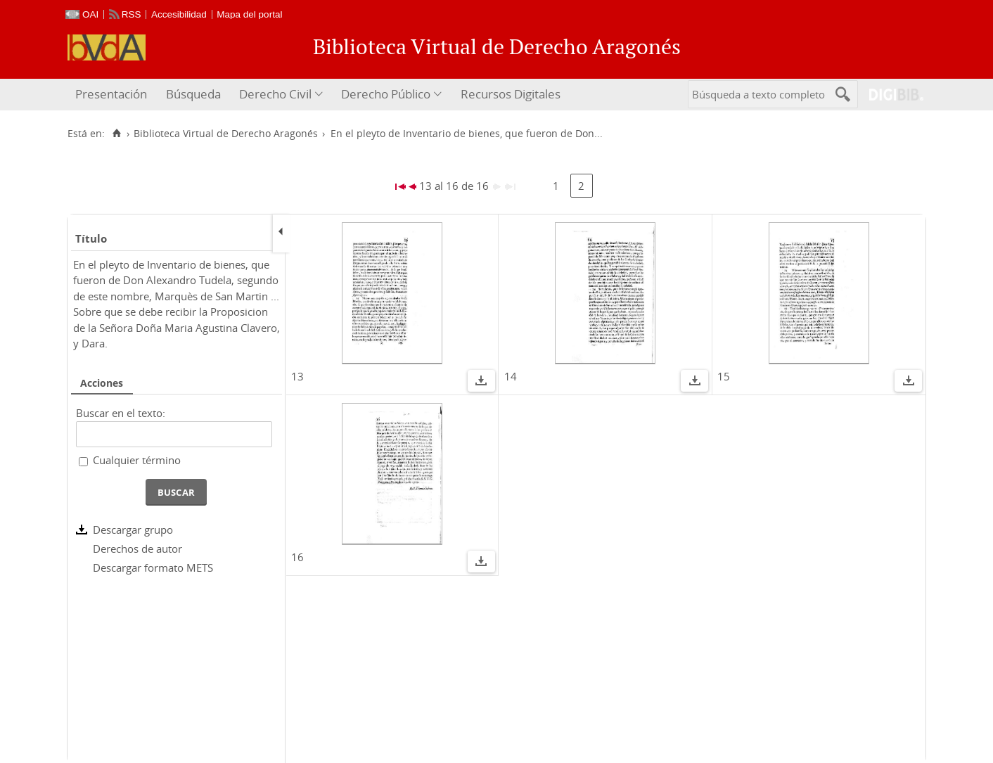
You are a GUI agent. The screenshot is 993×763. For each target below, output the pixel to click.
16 (297, 557)
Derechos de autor (137, 548)
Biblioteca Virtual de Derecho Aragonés (226, 133)
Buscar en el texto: (120, 413)
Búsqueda (193, 94)
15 (723, 376)
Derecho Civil (275, 94)
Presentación (111, 94)
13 (297, 376)
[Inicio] (116, 134)
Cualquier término (137, 460)
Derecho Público (385, 94)
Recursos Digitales (510, 94)
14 (510, 376)
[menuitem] (113, 94)
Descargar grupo (133, 529)
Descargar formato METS (153, 567)
